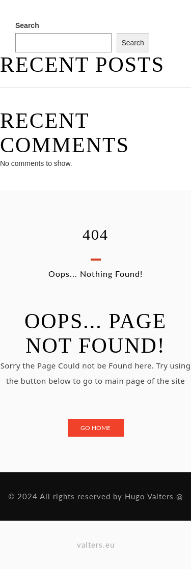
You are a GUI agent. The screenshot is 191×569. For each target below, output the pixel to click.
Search (27, 25)
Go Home (95, 428)
